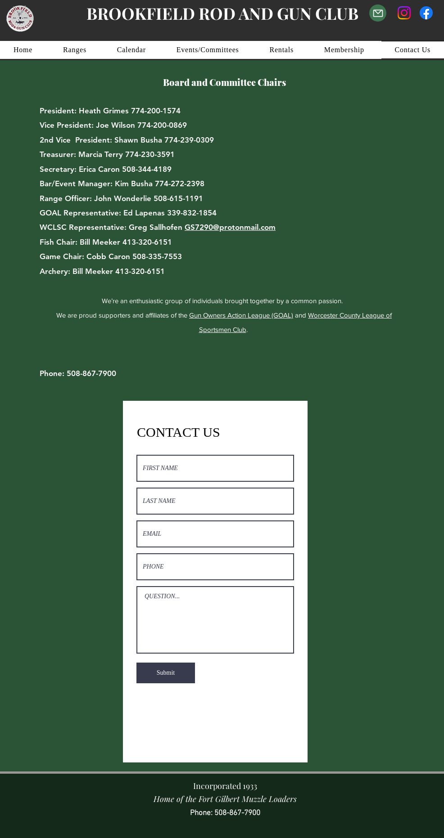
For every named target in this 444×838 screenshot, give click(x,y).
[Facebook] (426, 13)
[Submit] (165, 673)
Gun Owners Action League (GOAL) (241, 315)
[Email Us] (377, 13)
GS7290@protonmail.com (230, 227)
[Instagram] (404, 13)
